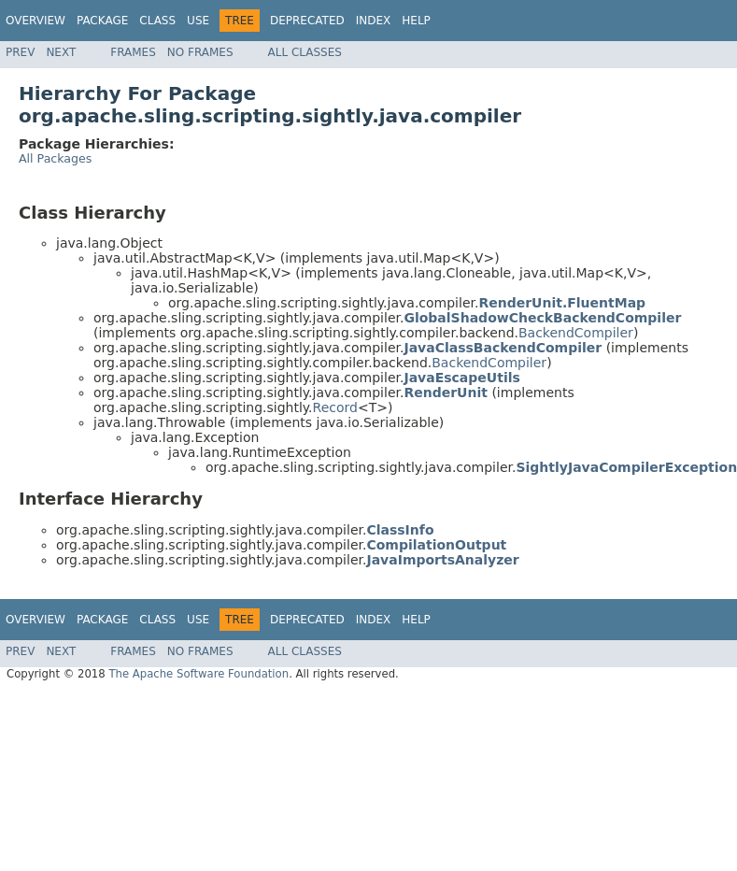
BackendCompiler (575, 332)
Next (61, 52)
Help (416, 20)
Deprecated (307, 20)
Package (102, 20)
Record (335, 407)
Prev (20, 52)
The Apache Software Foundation (198, 673)
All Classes (305, 52)
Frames (133, 52)
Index (373, 20)
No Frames (200, 52)
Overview (35, 20)
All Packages (55, 158)
